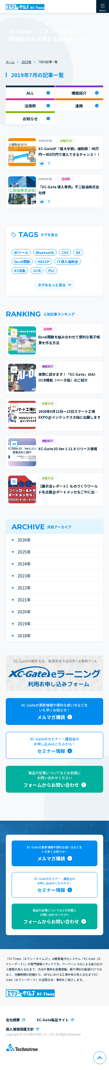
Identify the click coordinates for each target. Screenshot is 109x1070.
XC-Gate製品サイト (53, 1019)
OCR (37, 270)
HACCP (43, 261)
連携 (79, 106)
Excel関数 (22, 261)
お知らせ (30, 118)
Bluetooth (45, 252)
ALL (30, 93)
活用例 (30, 106)
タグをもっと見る (52, 284)
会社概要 (13, 1019)
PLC (51, 270)
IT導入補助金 (67, 261)
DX (78, 252)
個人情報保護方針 (20, 1028)
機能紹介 (79, 93)
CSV (65, 252)
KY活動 (20, 270)
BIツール (21, 252)
